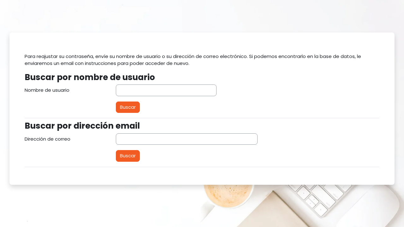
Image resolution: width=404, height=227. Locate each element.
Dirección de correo (47, 139)
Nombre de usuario (47, 90)
